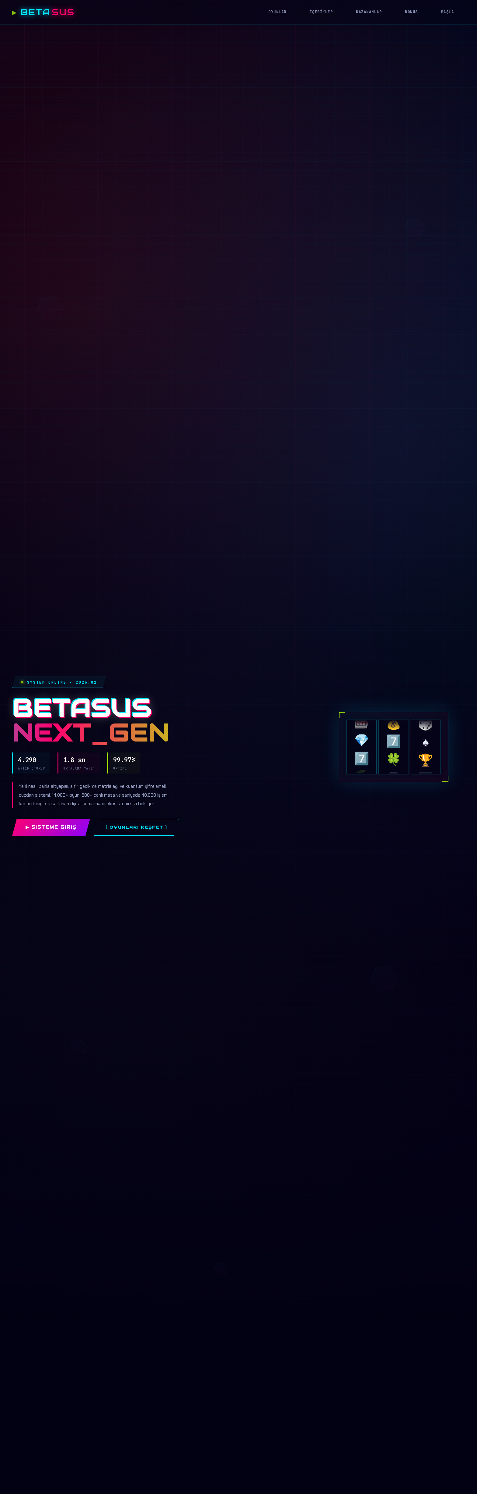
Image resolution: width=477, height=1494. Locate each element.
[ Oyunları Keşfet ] (136, 827)
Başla (447, 11)
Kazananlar (369, 11)
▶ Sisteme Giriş (51, 827)
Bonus (411, 11)
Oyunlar (277, 11)
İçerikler (321, 11)
